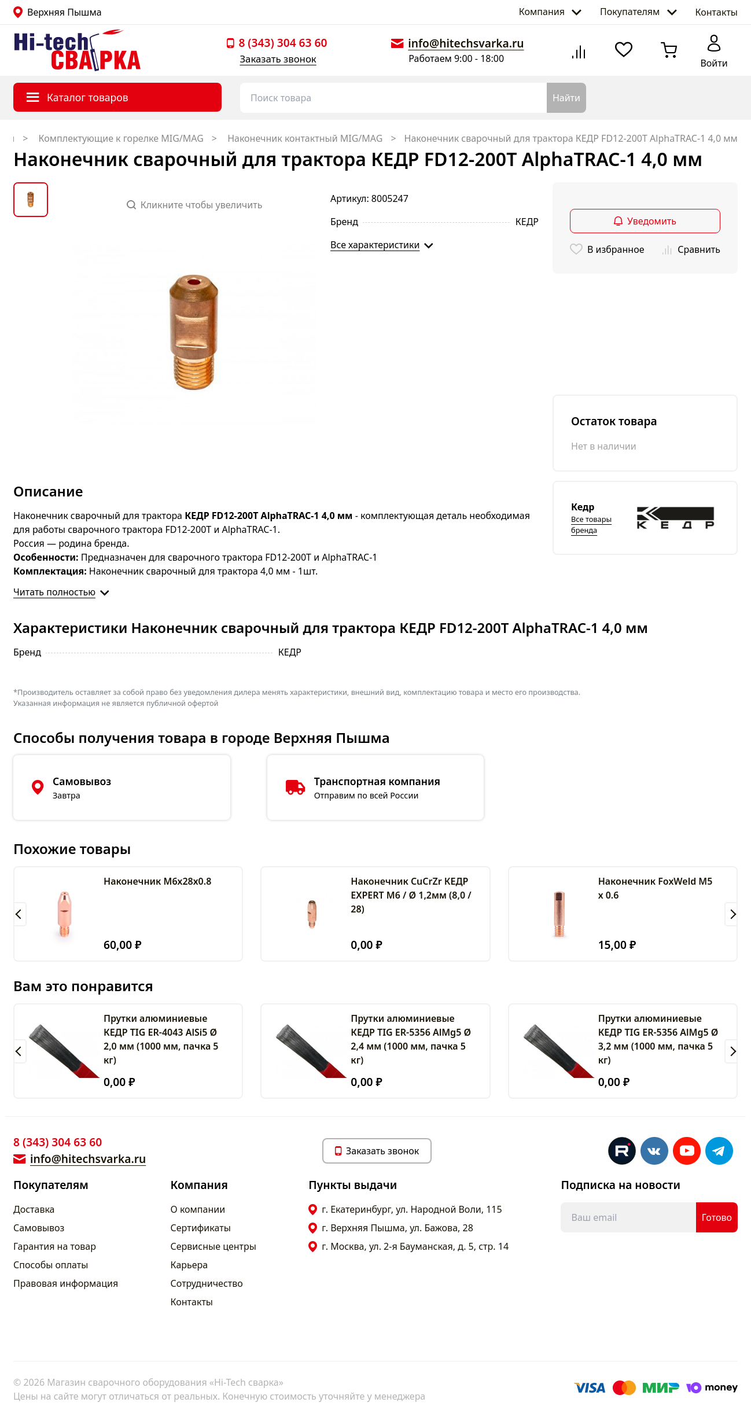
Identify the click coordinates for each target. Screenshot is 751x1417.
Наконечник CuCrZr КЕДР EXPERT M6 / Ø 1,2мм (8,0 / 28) (411, 895)
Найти (566, 97)
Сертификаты (201, 1227)
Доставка (34, 1209)
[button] (20, 914)
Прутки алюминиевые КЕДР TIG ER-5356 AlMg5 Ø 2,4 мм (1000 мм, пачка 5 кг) (411, 1039)
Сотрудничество (207, 1283)
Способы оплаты (50, 1264)
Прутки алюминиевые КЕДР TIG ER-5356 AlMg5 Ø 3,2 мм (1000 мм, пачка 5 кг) (658, 1039)
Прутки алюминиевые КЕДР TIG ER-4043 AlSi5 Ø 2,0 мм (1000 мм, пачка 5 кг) (161, 1039)
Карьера (189, 1264)
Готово (717, 1217)
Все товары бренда (591, 524)
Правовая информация (65, 1283)
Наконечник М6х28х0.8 (157, 881)
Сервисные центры (213, 1246)
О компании (198, 1209)
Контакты (716, 12)
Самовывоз (38, 1227)
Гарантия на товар (54, 1246)
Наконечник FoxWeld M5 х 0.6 (655, 888)
